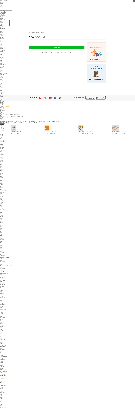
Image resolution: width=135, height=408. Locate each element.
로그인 (1, 6)
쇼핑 (70, 52)
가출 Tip (1, 5)
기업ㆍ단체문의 (3, 0)
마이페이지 (2, 7)
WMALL (2, 111)
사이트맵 (2, 113)
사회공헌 (2, 103)
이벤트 (1, 3)
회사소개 (2, 101)
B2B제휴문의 (3, 110)
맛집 (58, 52)
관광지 (52, 52)
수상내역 (2, 104)
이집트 (1, 57)
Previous (2, 124)
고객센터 (2, 2)
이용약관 (2, 107)
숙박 (64, 52)
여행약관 (2, 109)
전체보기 (44, 52)
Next (1, 134)
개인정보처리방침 (4, 106)
